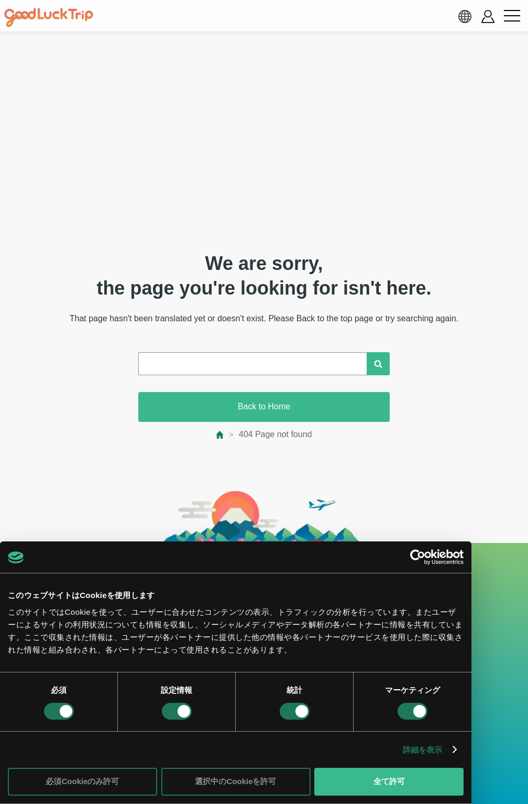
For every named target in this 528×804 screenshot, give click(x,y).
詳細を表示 (423, 749)
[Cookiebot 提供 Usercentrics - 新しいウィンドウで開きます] (418, 557)
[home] (48, 17)
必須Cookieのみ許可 (82, 781)
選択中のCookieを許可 (235, 781)
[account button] (487, 16)
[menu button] (512, 16)
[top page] (220, 435)
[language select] (464, 16)
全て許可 (389, 781)
